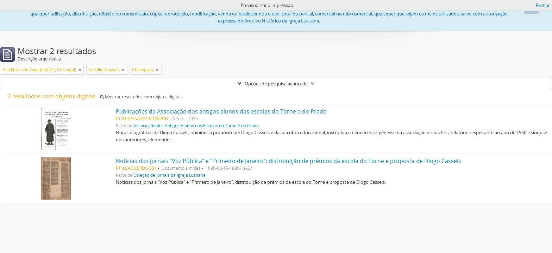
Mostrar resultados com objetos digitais (141, 97)
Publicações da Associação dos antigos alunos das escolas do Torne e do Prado (221, 111)
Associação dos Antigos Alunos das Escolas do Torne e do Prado (196, 125)
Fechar (543, 5)
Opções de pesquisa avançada (276, 83)
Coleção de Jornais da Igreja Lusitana (169, 175)
